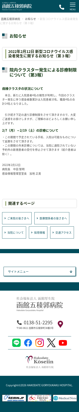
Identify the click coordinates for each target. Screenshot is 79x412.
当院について (14, 232)
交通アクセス (62, 232)
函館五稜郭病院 (10, 19)
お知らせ (30, 19)
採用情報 (38, 232)
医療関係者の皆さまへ (52, 218)
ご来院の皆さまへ (16, 218)
